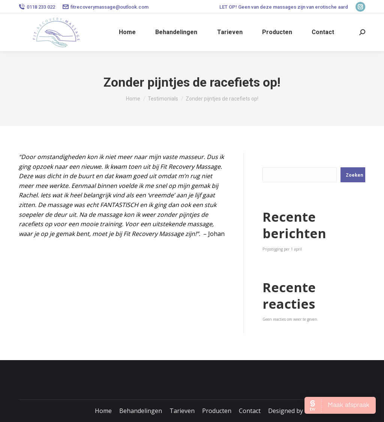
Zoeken (274, 159)
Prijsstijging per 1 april (282, 249)
